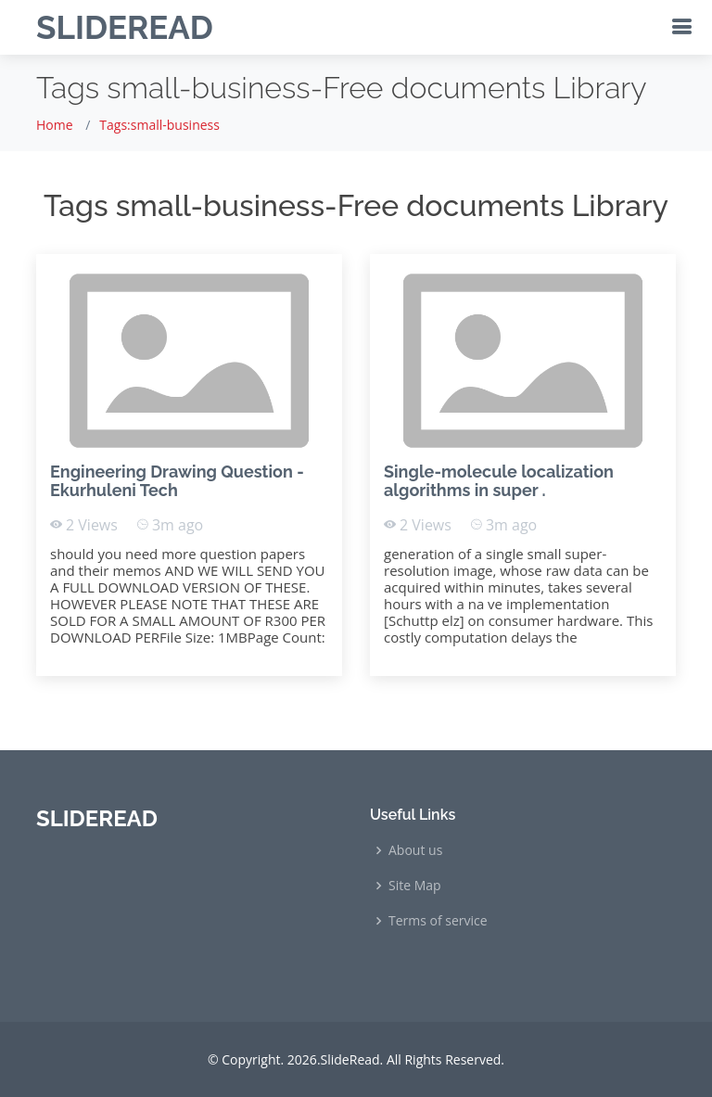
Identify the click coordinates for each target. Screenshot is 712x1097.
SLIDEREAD (124, 27)
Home (54, 125)
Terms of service (438, 920)
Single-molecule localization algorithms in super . (499, 481)
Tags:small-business (159, 125)
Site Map (414, 885)
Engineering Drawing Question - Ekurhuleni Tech (177, 481)
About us (415, 850)
